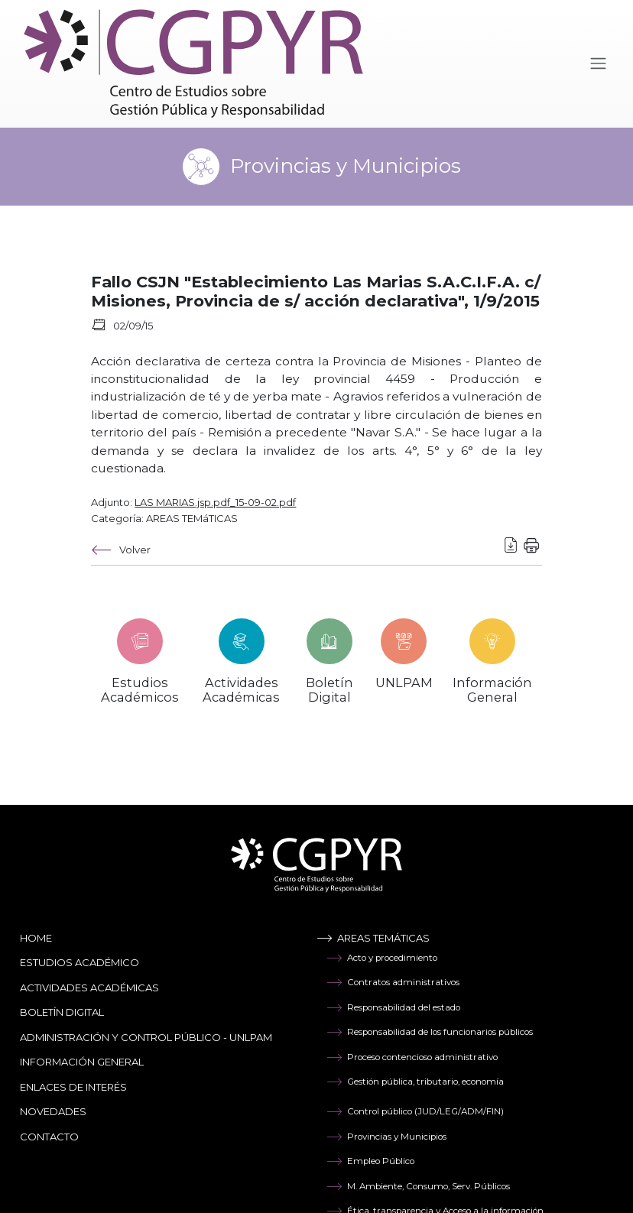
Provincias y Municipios (386, 1136)
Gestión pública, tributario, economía (415, 1081)
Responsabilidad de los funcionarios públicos (429, 1032)
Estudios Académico (79, 962)
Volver (121, 550)
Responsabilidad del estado (393, 1007)
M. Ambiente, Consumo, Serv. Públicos (418, 1186)
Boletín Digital (62, 1012)
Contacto (49, 1136)
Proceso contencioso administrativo (412, 1057)
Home (36, 938)
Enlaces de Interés (73, 1087)
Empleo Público (370, 1161)
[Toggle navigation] (597, 63)
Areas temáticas (373, 938)
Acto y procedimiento (381, 957)
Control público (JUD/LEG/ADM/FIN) (415, 1111)
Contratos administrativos (392, 982)
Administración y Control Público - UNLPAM (146, 1037)
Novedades (53, 1111)
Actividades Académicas (89, 987)
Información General (82, 1062)
